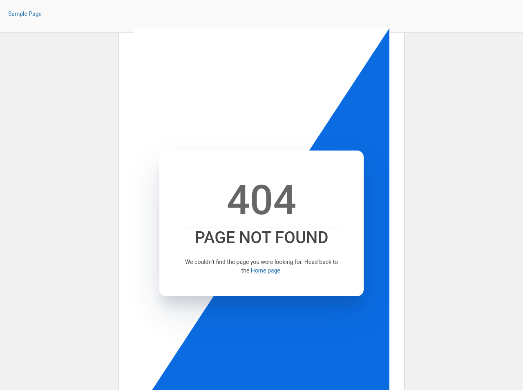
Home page (265, 270)
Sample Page (25, 14)
